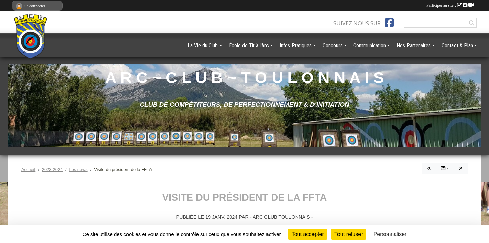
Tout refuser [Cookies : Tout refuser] (348, 234)
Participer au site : (450, 5)
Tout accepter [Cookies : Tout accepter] (308, 234)
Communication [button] (369, 45)
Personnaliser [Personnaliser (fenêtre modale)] (390, 234)
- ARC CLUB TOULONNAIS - (281, 217)
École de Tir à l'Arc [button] (249, 45)
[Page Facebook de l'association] (389, 23)
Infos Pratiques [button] (296, 45)
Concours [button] (333, 45)
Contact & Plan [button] (457, 45)
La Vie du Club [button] (203, 45)
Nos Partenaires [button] (414, 45)
